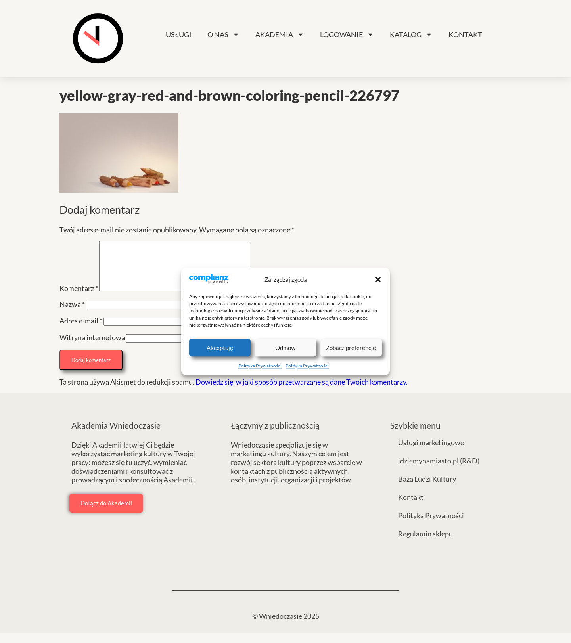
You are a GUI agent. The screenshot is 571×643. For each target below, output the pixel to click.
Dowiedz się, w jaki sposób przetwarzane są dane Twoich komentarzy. (301, 391)
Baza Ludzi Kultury (427, 488)
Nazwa (72, 313)
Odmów (285, 347)
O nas (223, 34)
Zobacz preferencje (351, 347)
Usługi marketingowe (431, 452)
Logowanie (347, 34)
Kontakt (465, 34)
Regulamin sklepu (425, 543)
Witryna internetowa (92, 347)
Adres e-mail (80, 330)
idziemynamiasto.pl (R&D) (438, 470)
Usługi (179, 34)
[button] (378, 279)
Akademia (279, 34)
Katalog (411, 34)
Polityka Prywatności (260, 366)
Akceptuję (220, 347)
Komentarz (78, 297)
